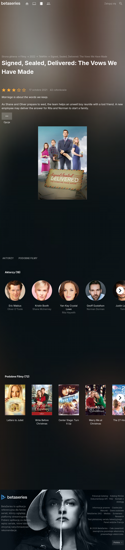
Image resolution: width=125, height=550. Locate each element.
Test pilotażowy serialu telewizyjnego (105, 519)
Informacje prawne (101, 507)
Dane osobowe (117, 510)
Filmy (23, 56)
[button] (15, 297)
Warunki (104, 510)
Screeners (117, 513)
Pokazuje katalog (100, 496)
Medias (107, 513)
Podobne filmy (28, 258)
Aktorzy (8, 258)
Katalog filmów (117, 496)
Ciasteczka (117, 507)
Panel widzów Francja (114, 522)
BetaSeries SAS (94, 513)
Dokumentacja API (99, 499)
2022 (32, 56)
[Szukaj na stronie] (121, 3)
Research (119, 516)
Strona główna (9, 56)
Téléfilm (43, 56)
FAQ (111, 499)
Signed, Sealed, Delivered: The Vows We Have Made (79, 56)
